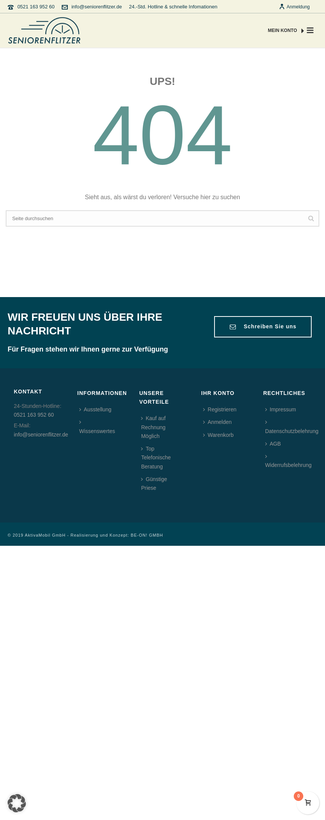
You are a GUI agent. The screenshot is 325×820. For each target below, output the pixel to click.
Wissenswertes (97, 426)
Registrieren (219, 409)
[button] (17, 803)
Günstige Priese (154, 483)
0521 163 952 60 (36, 7)
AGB (273, 444)
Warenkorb (218, 435)
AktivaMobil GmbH (45, 535)
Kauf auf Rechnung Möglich (153, 427)
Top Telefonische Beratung (156, 457)
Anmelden (217, 422)
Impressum (280, 409)
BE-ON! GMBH (147, 535)
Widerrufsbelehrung (288, 461)
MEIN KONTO (286, 31)
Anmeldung (294, 7)
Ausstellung (95, 409)
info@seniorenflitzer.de (96, 7)
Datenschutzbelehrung (292, 426)
